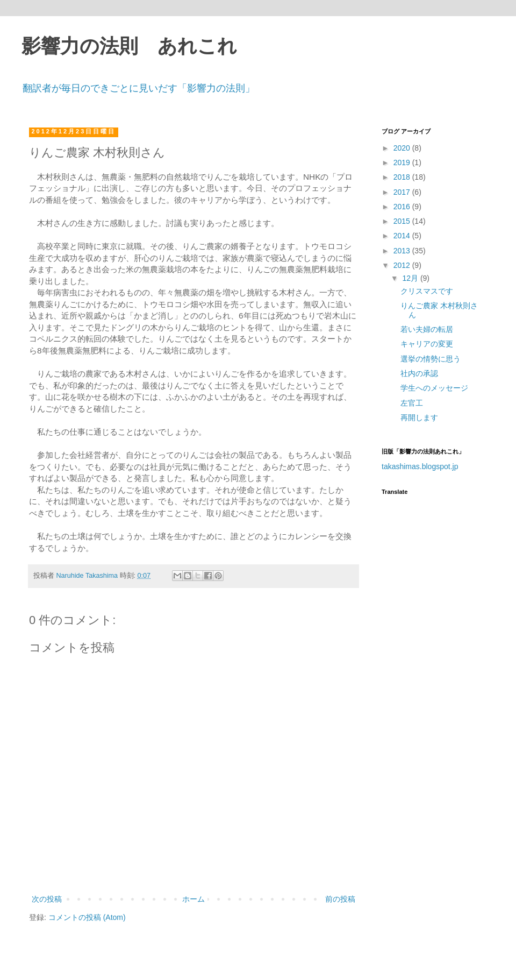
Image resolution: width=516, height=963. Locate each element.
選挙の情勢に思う (430, 359)
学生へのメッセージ (434, 388)
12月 (411, 278)
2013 (402, 250)
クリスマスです (426, 291)
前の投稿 (340, 899)
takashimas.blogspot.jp (420, 466)
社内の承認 (419, 373)
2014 (402, 235)
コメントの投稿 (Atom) (87, 917)
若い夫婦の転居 (426, 329)
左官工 (411, 403)
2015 (402, 221)
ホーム (193, 899)
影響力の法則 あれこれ (129, 46)
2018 (402, 177)
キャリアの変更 (426, 343)
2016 (402, 206)
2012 (402, 265)
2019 (402, 162)
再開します (419, 417)
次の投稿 (47, 899)
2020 (402, 148)
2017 (402, 192)
